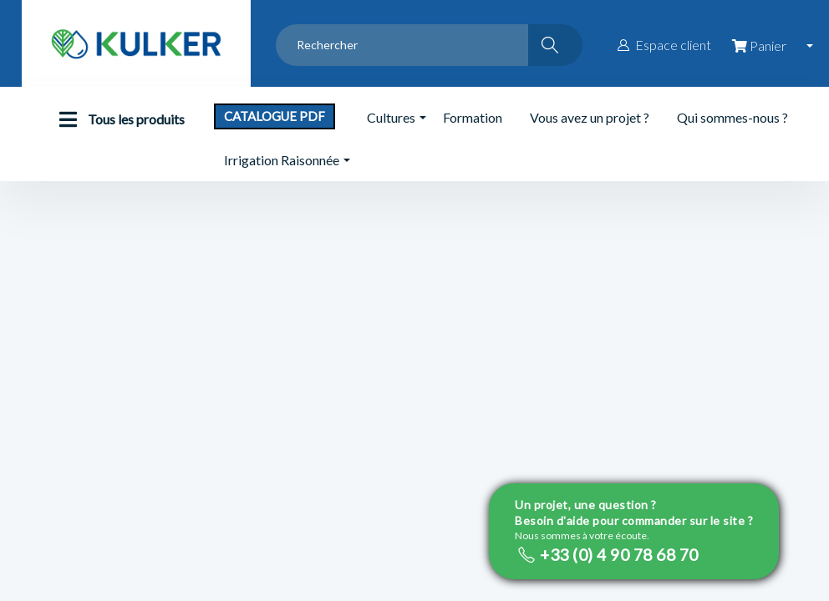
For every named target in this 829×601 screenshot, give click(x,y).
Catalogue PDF (274, 116)
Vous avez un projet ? (589, 117)
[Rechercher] (555, 45)
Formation (472, 117)
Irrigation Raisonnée (281, 160)
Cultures (391, 117)
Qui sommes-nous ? (732, 117)
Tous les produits (118, 119)
